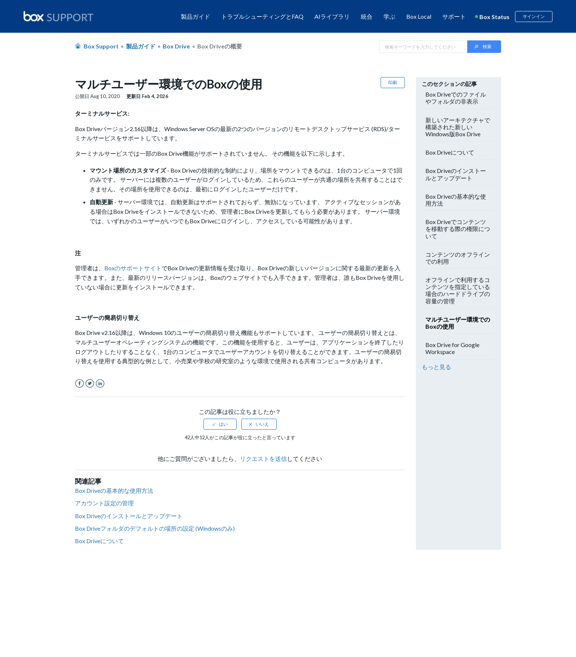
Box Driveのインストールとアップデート (129, 515)
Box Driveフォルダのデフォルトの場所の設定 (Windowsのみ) (155, 528)
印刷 (392, 82)
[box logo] (58, 16)
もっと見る (436, 366)
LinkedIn (100, 383)
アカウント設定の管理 (104, 502)
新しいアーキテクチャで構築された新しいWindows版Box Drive (457, 126)
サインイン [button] (534, 16)
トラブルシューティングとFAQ (262, 16)
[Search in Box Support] (423, 46)
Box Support (101, 46)
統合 (366, 16)
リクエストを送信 (263, 458)
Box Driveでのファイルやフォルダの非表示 (455, 98)
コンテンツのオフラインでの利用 (457, 258)
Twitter (89, 383)
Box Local (418, 16)
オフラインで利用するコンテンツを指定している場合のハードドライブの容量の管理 (457, 290)
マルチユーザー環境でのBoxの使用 (457, 323)
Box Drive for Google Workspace (452, 348)
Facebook (79, 383)
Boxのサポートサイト (133, 267)
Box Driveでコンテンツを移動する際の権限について (457, 228)
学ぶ (389, 16)
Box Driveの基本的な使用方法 (114, 490)
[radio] (220, 424)
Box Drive (176, 46)
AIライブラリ (332, 16)
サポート (454, 16)
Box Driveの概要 (219, 46)
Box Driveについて (99, 540)
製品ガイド (195, 16)
